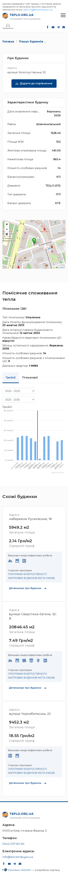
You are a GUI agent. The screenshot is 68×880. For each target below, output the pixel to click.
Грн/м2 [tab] (10, 377)
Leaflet (60, 267)
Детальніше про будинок (27, 588)
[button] (34, 241)
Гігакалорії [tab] (30, 377)
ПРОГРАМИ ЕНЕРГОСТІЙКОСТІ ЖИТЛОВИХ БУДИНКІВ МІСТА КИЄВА (31, 576)
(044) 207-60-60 (13, 843)
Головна (8, 41)
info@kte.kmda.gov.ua (17, 857)
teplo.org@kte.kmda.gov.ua (37, 9)
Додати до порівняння (36, 83)
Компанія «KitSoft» (20, 870)
